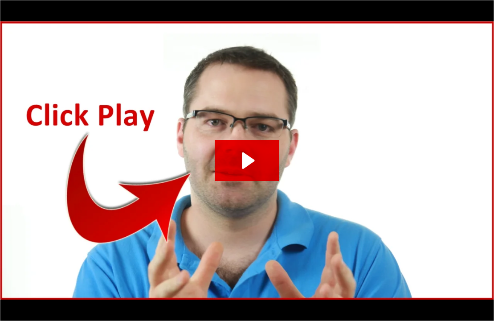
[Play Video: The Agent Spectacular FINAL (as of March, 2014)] (247, 160)
